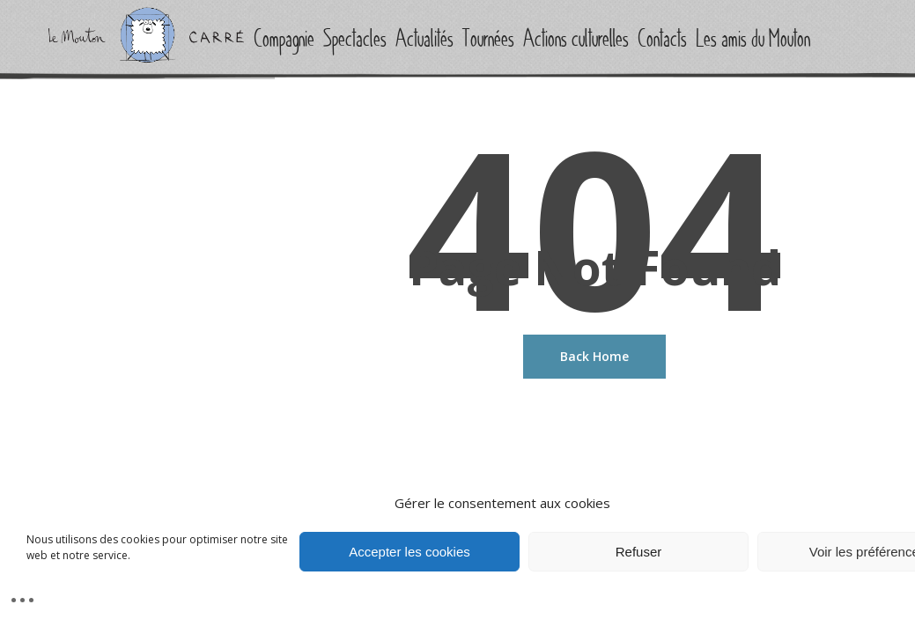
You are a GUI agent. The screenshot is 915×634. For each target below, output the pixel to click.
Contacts (662, 39)
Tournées (488, 39)
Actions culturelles (576, 39)
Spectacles (355, 39)
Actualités (424, 39)
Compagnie (284, 39)
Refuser (639, 551)
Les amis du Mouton (753, 39)
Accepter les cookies (409, 551)
